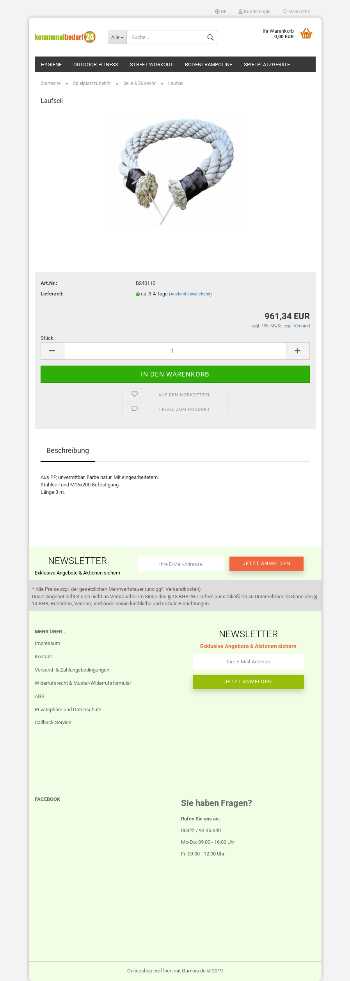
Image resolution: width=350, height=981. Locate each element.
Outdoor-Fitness (95, 64)
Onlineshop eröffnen (149, 971)
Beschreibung (67, 450)
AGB (39, 696)
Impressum (47, 643)
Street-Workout (151, 64)
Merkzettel (296, 11)
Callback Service (53, 722)
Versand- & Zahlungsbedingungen (72, 670)
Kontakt (43, 656)
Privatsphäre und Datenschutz (68, 709)
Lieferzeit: (52, 294)
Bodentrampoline (208, 64)
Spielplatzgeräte (267, 64)
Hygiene (51, 64)
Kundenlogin (254, 11)
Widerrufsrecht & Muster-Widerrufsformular (83, 683)
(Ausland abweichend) (190, 294)
